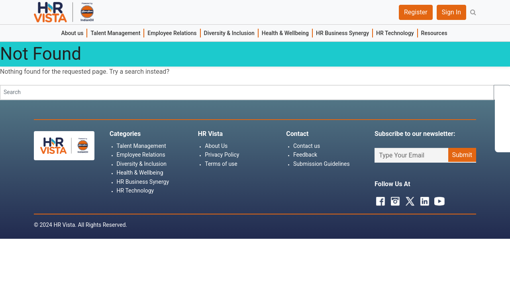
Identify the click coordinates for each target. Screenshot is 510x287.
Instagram (393, 199)
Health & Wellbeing (285, 33)
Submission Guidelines (321, 164)
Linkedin (423, 199)
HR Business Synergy (342, 33)
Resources (434, 33)
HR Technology (395, 33)
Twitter (408, 199)
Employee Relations (171, 33)
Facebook (378, 199)
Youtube (437, 199)
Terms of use (221, 164)
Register (416, 12)
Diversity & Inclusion (229, 33)
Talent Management (115, 33)
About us (72, 33)
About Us (216, 146)
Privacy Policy (222, 154)
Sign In (451, 12)
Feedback (305, 154)
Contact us (306, 146)
